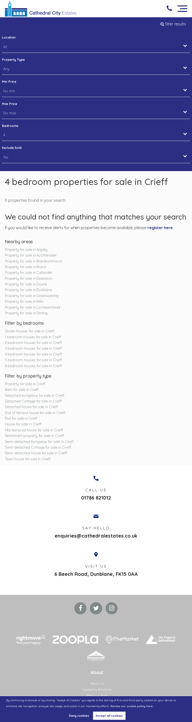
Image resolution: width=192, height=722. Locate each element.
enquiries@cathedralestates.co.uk (96, 536)
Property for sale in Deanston (28, 278)
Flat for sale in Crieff (21, 418)
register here (160, 227)
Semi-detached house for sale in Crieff (36, 453)
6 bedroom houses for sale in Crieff (33, 366)
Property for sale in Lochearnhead (32, 307)
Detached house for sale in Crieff (31, 407)
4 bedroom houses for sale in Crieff (33, 354)
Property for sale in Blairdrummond (33, 261)
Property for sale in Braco (26, 267)
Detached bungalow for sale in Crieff (34, 395)
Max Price (9, 104)
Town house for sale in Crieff (28, 459)
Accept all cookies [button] (109, 716)
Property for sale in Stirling (26, 313)
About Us (97, 683)
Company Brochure (97, 690)
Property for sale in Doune (26, 284)
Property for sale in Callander (28, 272)
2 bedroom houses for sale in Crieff (33, 343)
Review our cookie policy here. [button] (132, 706)
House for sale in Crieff (23, 424)
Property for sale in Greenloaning (31, 296)
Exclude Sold (11, 148)
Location (9, 37)
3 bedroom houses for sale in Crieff (33, 348)
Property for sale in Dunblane (28, 290)
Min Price (9, 81)
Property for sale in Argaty (26, 249)
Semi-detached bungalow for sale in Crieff (39, 442)
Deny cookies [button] (79, 716)
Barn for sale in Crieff (22, 389)
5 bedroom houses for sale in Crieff (33, 360)
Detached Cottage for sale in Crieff (33, 401)
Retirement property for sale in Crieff (34, 436)
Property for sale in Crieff (25, 384)
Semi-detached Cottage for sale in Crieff (38, 447)
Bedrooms (10, 126)
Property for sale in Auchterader (31, 255)
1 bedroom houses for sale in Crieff (33, 337)
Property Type (13, 59)
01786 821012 (96, 498)
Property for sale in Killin (24, 301)
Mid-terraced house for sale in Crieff (34, 430)
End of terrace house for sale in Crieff (35, 413)
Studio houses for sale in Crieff (29, 331)
